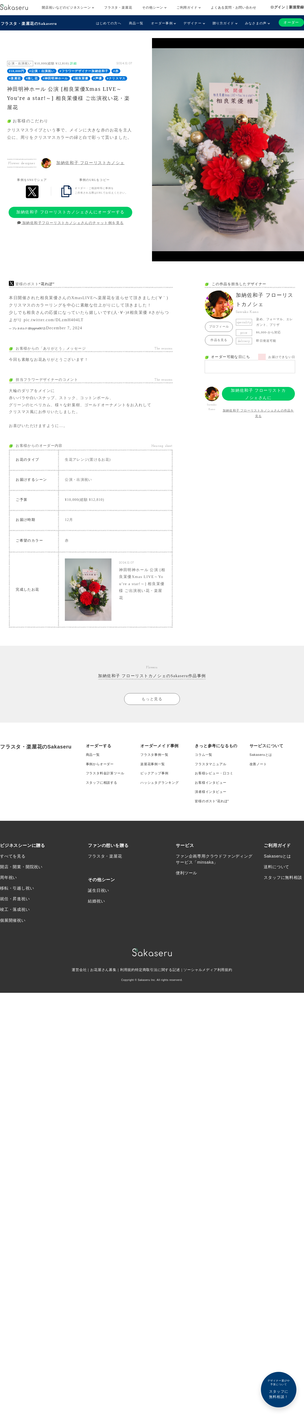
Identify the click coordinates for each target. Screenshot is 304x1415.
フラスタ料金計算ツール (106, 781)
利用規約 (127, 983)
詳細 (73, 63)
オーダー (291, 22)
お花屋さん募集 (103, 983)
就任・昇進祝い (15, 911)
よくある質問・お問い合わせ (233, 7)
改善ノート (259, 771)
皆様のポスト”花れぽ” (213, 812)
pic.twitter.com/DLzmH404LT (54, 319)
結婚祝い (96, 913)
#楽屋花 (15, 78)
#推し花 (32, 78)
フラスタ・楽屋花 (118, 7)
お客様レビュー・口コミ (215, 781)
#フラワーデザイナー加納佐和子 (84, 70)
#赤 (115, 70)
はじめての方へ (108, 23)
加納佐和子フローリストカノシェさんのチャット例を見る (70, 222)
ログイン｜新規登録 (287, 7)
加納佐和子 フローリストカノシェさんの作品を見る (258, 412)
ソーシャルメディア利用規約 (208, 983)
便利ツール (186, 884)
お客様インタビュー (212, 791)
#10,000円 (16, 70)
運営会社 (78, 983)
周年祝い (8, 889)
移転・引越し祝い (17, 900)
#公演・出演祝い (42, 70)
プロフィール (219, 326)
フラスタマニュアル (212, 771)
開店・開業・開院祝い (21, 878)
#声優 (97, 78)
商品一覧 (135, 23)
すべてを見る (13, 867)
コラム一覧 (204, 761)
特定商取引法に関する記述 (157, 983)
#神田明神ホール (55, 78)
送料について (276, 878)
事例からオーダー (101, 771)
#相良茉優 (80, 78)
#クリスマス (116, 78)
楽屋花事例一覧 (153, 771)
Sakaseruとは (262, 761)
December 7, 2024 (64, 327)
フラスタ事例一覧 (155, 761)
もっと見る (152, 704)
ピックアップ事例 (155, 781)
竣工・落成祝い (15, 922)
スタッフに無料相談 (283, 889)
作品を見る (219, 339)
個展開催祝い (13, 933)
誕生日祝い (98, 902)
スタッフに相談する (103, 791)
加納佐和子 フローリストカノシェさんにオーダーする (70, 211)
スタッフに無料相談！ (278, 1389)
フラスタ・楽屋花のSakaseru (29, 23)
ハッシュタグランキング (161, 791)
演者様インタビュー (212, 801)
